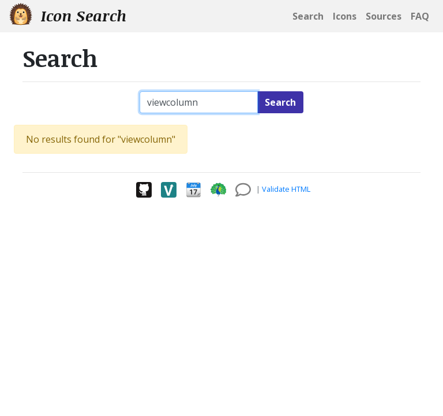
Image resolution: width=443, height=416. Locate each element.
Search (280, 102)
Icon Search (67, 15)
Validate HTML (286, 189)
